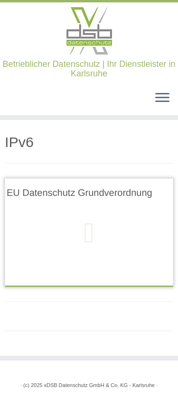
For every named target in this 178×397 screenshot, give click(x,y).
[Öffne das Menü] (162, 98)
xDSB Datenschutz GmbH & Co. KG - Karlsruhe (99, 385)
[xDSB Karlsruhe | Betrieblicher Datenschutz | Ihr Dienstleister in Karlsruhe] (89, 31)
